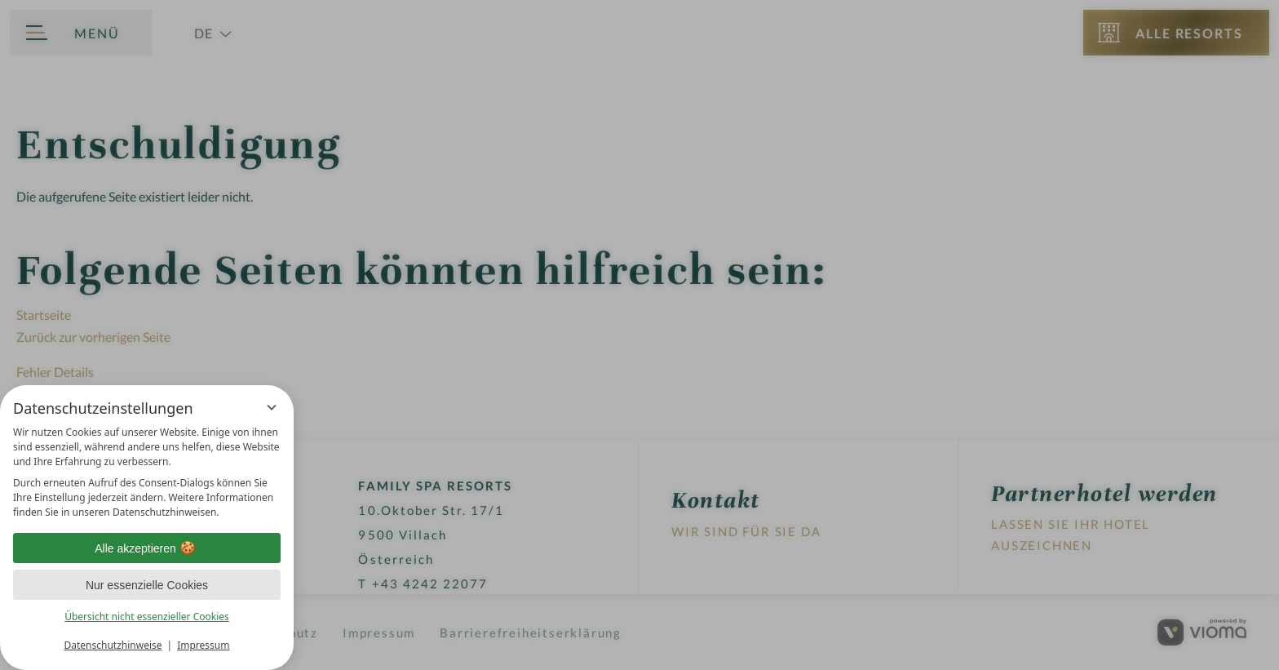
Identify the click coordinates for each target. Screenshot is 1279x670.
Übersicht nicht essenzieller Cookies (146, 616)
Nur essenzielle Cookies (147, 585)
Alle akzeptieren (147, 548)
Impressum (203, 645)
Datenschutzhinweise (113, 645)
